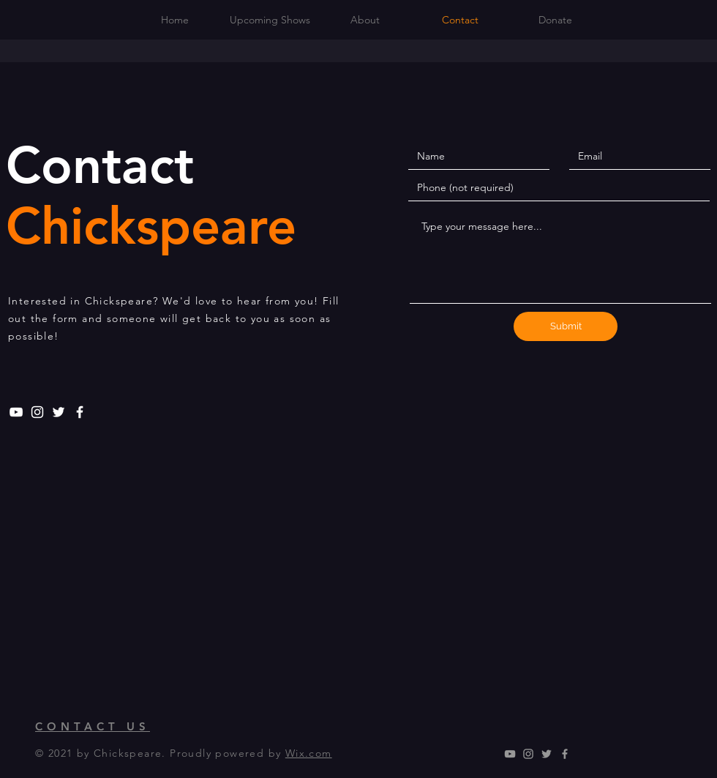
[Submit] (565, 326)
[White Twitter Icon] (58, 412)
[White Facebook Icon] (80, 412)
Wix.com (308, 753)
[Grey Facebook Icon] (564, 753)
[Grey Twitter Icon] (546, 753)
